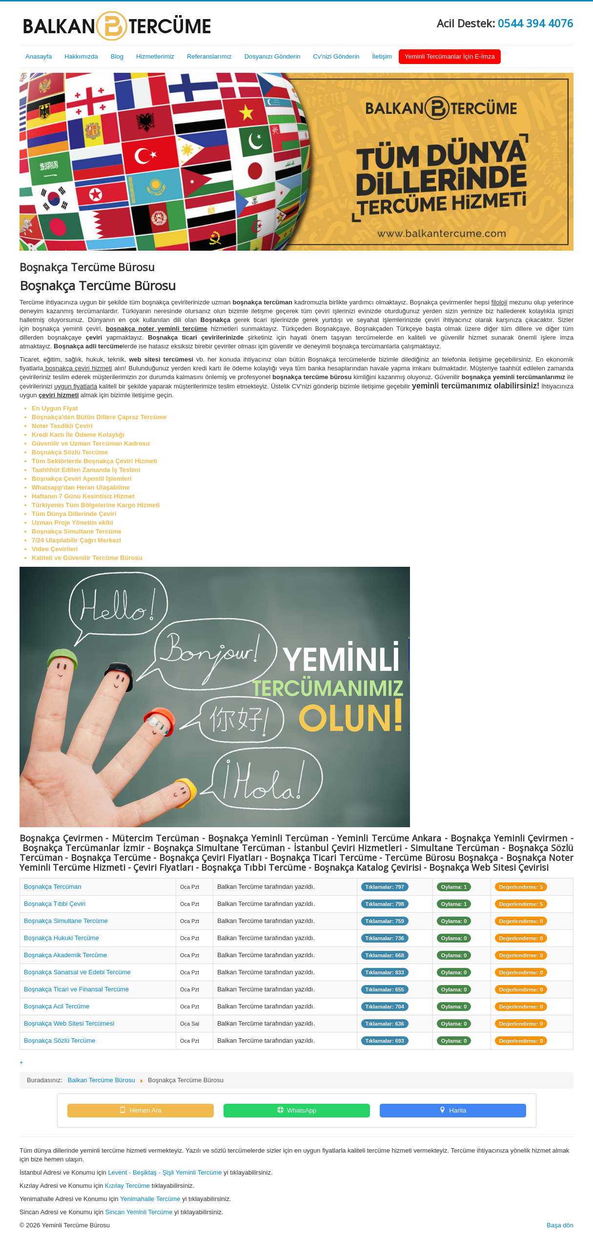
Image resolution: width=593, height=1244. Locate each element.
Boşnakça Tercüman (53, 886)
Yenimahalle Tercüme (150, 1198)
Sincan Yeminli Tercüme (139, 1212)
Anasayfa (38, 56)
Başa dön (560, 1225)
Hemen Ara (141, 1110)
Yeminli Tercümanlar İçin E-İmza (450, 56)
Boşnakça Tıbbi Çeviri (54, 903)
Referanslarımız (209, 56)
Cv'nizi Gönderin (336, 56)
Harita (453, 1110)
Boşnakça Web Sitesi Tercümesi (69, 1023)
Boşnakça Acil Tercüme (56, 1006)
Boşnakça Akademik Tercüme (65, 955)
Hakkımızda (81, 56)
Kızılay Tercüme (127, 1185)
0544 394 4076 (535, 23)
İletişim (382, 56)
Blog (117, 56)
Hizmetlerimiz (155, 56)
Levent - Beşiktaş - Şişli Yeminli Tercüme (165, 1172)
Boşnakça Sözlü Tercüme (59, 1040)
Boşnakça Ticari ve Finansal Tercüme (76, 989)
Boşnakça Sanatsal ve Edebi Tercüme (77, 972)
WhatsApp (296, 1110)
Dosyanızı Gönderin (273, 56)
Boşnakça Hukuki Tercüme (61, 938)
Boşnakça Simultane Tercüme (66, 920)
